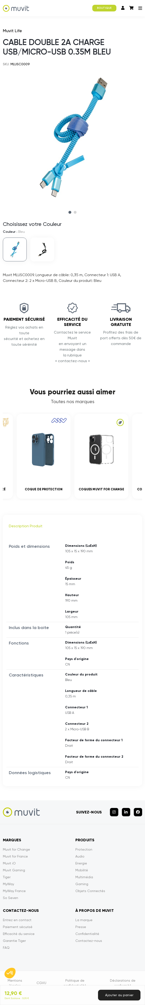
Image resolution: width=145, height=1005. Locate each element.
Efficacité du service (19, 934)
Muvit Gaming (14, 870)
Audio (79, 856)
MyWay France (14, 891)
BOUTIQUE (104, 8)
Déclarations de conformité (122, 983)
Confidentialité (87, 934)
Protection (83, 849)
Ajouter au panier (119, 995)
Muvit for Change (16, 849)
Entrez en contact (17, 920)
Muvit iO (9, 863)
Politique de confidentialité (74, 983)
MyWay (8, 884)
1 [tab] (69, 212)
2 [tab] (75, 212)
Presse (80, 927)
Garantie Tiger (14, 941)
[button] (10, 973)
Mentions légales (15, 983)
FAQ (6, 947)
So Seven (10, 898)
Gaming (81, 884)
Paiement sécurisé (17, 927)
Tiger (6, 877)
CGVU (41, 983)
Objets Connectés (90, 891)
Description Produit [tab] (25, 526)
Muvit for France (15, 856)
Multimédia (84, 877)
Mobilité (81, 870)
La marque (84, 920)
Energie (81, 863)
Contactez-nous (88, 941)
